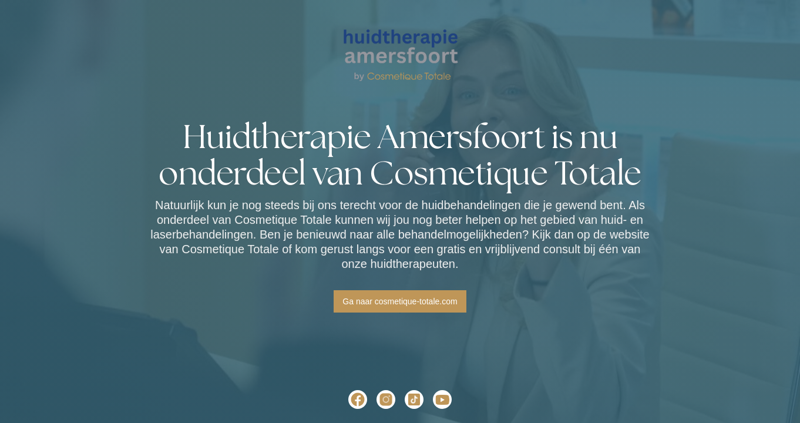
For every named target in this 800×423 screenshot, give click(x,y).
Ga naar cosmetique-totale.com (399, 301)
